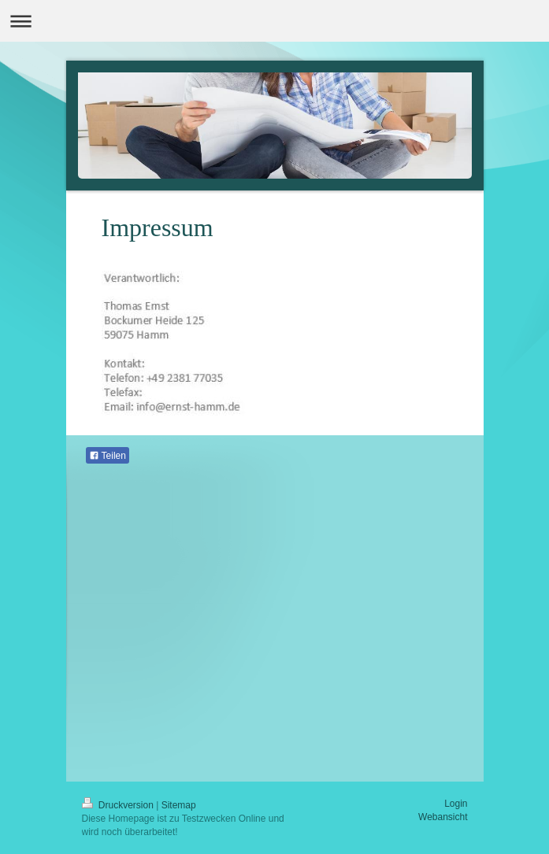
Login (455, 803)
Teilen (107, 455)
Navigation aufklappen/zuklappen (274, 21)
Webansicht (442, 817)
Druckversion (119, 805)
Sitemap (178, 805)
